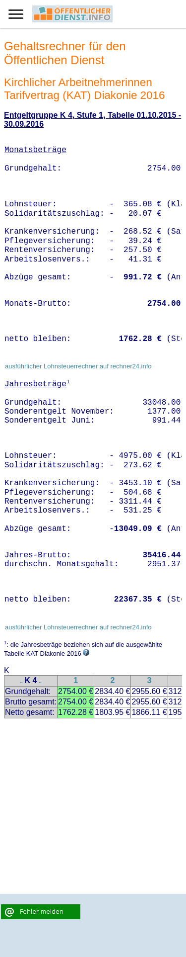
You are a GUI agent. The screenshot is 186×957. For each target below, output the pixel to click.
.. (21, 681)
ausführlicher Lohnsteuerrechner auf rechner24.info (78, 366)
